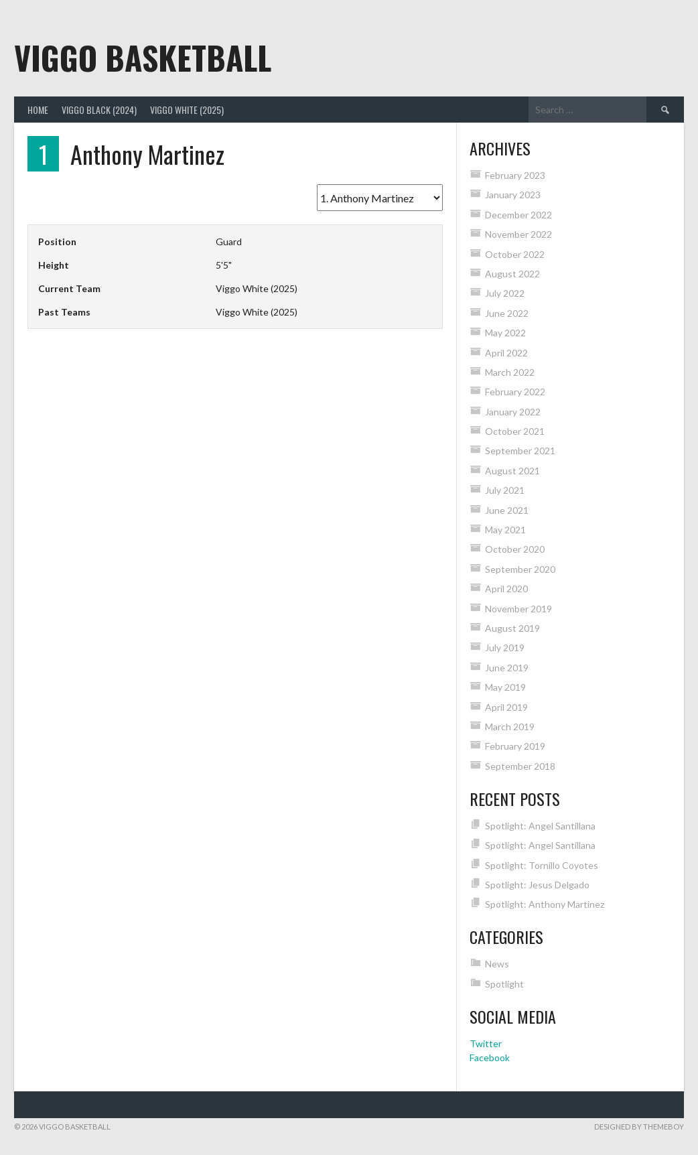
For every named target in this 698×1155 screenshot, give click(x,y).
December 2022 (518, 214)
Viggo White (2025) (187, 110)
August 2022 (512, 273)
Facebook (490, 1057)
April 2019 (506, 707)
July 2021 (505, 490)
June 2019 (507, 667)
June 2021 (507, 510)
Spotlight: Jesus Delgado (537, 884)
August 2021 (512, 470)
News (497, 963)
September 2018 (520, 766)
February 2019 (515, 746)
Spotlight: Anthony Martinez (544, 904)
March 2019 (510, 726)
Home (37, 110)
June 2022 (507, 313)
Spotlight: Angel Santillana (540, 825)
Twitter (486, 1043)
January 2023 (513, 194)
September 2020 (520, 569)
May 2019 (505, 687)
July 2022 (505, 293)
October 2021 (515, 431)
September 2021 (520, 450)
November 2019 (518, 608)
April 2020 (506, 588)
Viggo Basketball (142, 57)
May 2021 (505, 529)
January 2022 (513, 411)
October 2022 (515, 254)
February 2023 (515, 175)
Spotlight (504, 984)
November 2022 (518, 234)
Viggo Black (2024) (99, 110)
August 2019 (512, 628)
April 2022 (506, 352)
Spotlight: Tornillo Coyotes (541, 865)
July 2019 (505, 647)
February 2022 (515, 391)
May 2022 (505, 332)
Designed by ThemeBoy (639, 1126)
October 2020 (515, 549)
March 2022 (510, 372)
